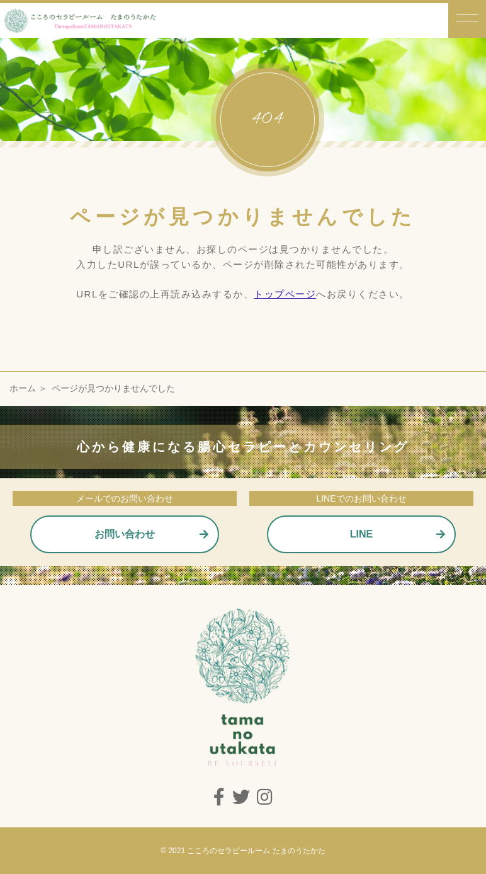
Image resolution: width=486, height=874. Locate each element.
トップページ (285, 294)
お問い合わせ (124, 534)
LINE (361, 534)
